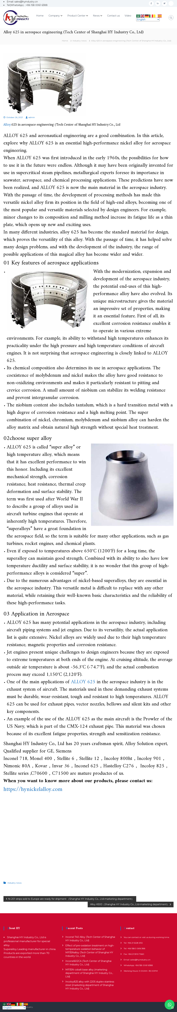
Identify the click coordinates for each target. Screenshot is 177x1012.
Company (54, 15)
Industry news (80, 40)
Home (40, 15)
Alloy (7, 124)
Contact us (113, 15)
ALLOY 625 (83, 682)
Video (128, 15)
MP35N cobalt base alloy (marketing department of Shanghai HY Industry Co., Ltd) (89, 973)
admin (31, 117)
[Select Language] (148, 19)
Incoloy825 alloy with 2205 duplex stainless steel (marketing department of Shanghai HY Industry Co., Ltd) (89, 985)
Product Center (76, 15)
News (96, 15)
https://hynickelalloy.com (32, 789)
